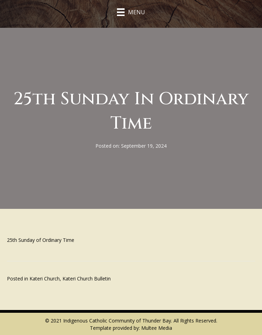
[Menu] (131, 12)
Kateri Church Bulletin (86, 278)
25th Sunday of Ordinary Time (40, 240)
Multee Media (156, 328)
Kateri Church (44, 278)
